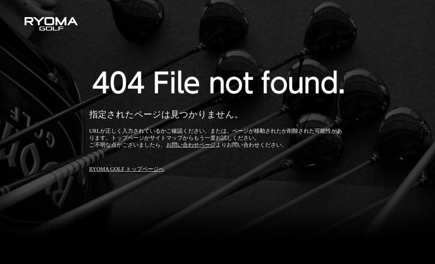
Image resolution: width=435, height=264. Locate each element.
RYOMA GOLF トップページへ (126, 169)
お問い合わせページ (191, 145)
